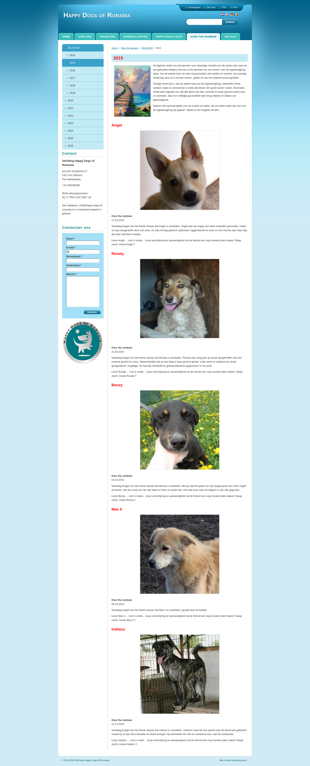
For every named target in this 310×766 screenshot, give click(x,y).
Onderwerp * (73, 265)
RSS (224, 7)
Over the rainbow (129, 48)
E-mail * (71, 247)
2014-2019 (147, 48)
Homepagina (194, 7)
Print (235, 7)
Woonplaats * (74, 256)
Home (115, 48)
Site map (211, 7)
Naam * (70, 238)
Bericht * (71, 274)
